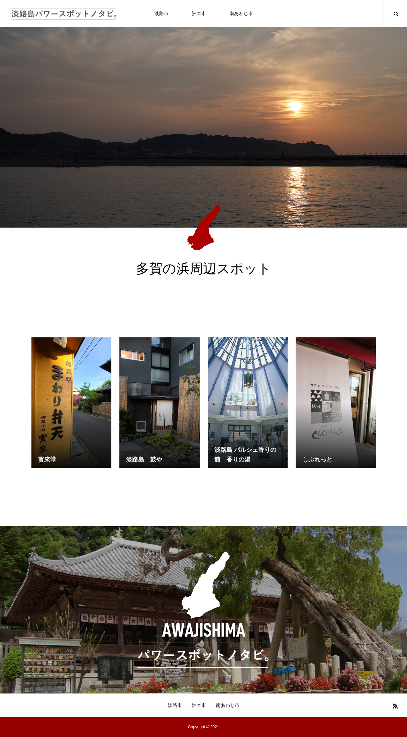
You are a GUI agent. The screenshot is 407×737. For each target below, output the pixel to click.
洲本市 (199, 13)
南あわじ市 (241, 13)
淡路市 (162, 13)
